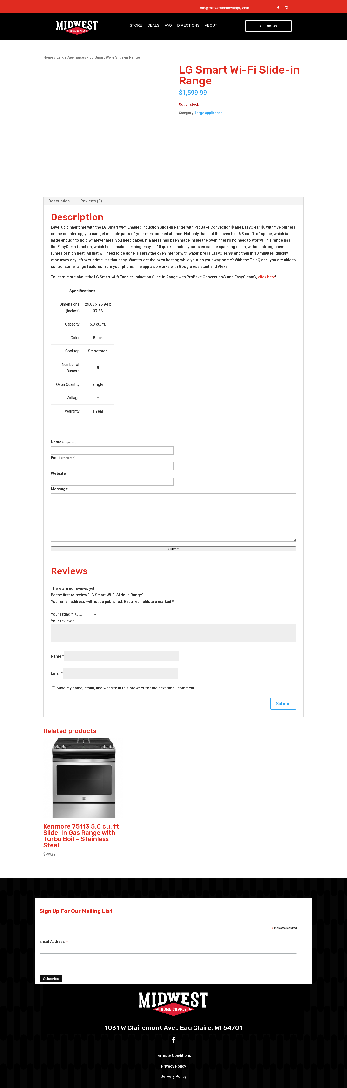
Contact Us (268, 26)
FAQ (168, 25)
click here (266, 234)
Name (64, 400)
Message (59, 447)
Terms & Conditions (173, 1013)
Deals (153, 25)
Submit (173, 507)
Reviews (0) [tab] (91, 158)
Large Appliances (71, 57)
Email (63, 415)
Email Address (54, 900)
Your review (62, 579)
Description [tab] (59, 158)
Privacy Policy (173, 1024)
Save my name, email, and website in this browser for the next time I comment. (126, 646)
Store (136, 25)
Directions (188, 25)
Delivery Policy (173, 1034)
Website (58, 431)
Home (48, 57)
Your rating (62, 572)
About (211, 25)
